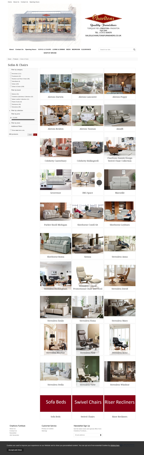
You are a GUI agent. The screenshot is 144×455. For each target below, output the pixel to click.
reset (30, 134)
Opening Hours (34, 2)
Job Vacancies (14, 435)
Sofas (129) (14, 84)
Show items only (17, 130)
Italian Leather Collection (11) (19, 99)
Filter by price (15, 114)
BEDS (68, 49)
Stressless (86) (15, 107)
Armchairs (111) (15, 73)
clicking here (114, 445)
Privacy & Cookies (47, 429)
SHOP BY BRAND (50, 53)
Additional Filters (16, 126)
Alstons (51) (14, 94)
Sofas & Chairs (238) (17, 86)
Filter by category (16, 69)
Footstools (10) (15, 76)
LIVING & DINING (59, 49)
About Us (16, 2)
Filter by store (15, 123)
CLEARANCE (86, 49)
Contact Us (24, 2)
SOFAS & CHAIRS (44, 49)
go (35, 134)
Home (10, 2)
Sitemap (44, 431)
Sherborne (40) (15, 104)
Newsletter (13, 433)
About (11, 49)
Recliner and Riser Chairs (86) (20, 78)
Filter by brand (16, 90)
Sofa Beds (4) (15, 81)
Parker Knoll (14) (16, 101)
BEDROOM (76, 49)
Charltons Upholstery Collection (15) (21, 96)
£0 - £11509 (13, 117)
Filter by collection (17, 110)
